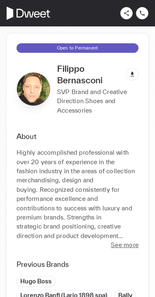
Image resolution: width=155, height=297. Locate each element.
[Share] (126, 13)
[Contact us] (142, 13)
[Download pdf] (132, 74)
